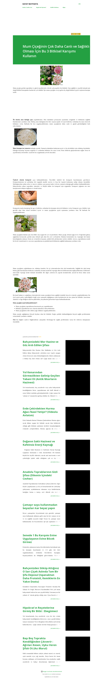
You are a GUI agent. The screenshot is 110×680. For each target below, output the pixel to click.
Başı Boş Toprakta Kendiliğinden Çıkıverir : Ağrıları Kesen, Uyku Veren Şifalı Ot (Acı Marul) (40, 643)
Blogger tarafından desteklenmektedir (51, 671)
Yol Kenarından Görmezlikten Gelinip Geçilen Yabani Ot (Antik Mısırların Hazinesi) (41, 377)
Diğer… (64, 7)
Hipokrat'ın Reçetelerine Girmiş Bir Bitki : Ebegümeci (40, 609)
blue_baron (50, 674)
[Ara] (80, 4)
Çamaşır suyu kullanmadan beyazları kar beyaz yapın (40, 506)
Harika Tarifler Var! (27, 7)
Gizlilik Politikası (54, 7)
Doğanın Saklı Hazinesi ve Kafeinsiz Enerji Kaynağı (39, 443)
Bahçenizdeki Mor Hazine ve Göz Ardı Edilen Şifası (40, 343)
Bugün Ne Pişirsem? (41, 7)
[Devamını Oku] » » (55, 362)
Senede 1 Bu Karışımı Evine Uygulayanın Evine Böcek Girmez (40, 539)
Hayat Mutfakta (30, 4)
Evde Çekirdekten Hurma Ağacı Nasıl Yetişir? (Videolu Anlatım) (40, 412)
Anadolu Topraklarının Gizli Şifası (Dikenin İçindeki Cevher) (40, 475)
